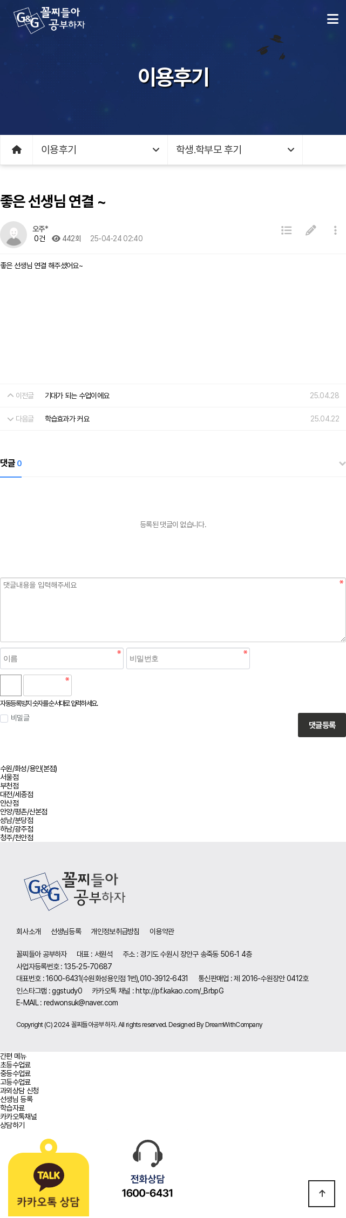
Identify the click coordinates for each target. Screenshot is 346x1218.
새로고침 (108, 685)
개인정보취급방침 (115, 931)
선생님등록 (66, 931)
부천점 (9, 785)
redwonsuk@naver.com (81, 1002)
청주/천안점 (16, 837)
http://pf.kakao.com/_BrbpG (179, 990)
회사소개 (28, 931)
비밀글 (14, 717)
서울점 (9, 777)
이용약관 (162, 931)
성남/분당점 (16, 820)
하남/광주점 (16, 829)
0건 (38, 238)
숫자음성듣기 (84, 685)
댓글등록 (322, 725)
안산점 (9, 803)
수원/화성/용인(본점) (28, 768)
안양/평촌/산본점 (24, 811)
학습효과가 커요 (67, 418)
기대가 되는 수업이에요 (77, 395)
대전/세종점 (16, 794)
